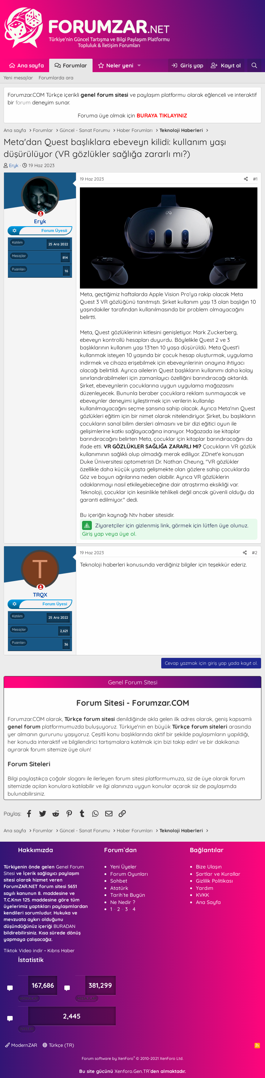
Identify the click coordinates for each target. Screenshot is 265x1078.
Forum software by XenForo (132, 1058)
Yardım (204, 888)
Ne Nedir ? (122, 902)
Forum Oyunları (129, 874)
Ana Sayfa (208, 902)
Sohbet (118, 881)
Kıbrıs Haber (60, 950)
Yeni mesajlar (18, 77)
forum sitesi (129, 778)
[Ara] (254, 65)
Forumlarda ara (56, 77)
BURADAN (64, 926)
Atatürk (119, 888)
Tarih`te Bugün (127, 895)
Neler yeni (119, 65)
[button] (139, 65)
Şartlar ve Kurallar (218, 874)
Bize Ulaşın (209, 866)
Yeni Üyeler (123, 866)
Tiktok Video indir (23, 950)
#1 (255, 179)
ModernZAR (21, 1045)
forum (23, 102)
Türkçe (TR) (58, 1045)
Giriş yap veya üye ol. (109, 533)
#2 (254, 552)
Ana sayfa (30, 65)
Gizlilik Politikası (214, 881)
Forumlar (75, 65)
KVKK (202, 895)
